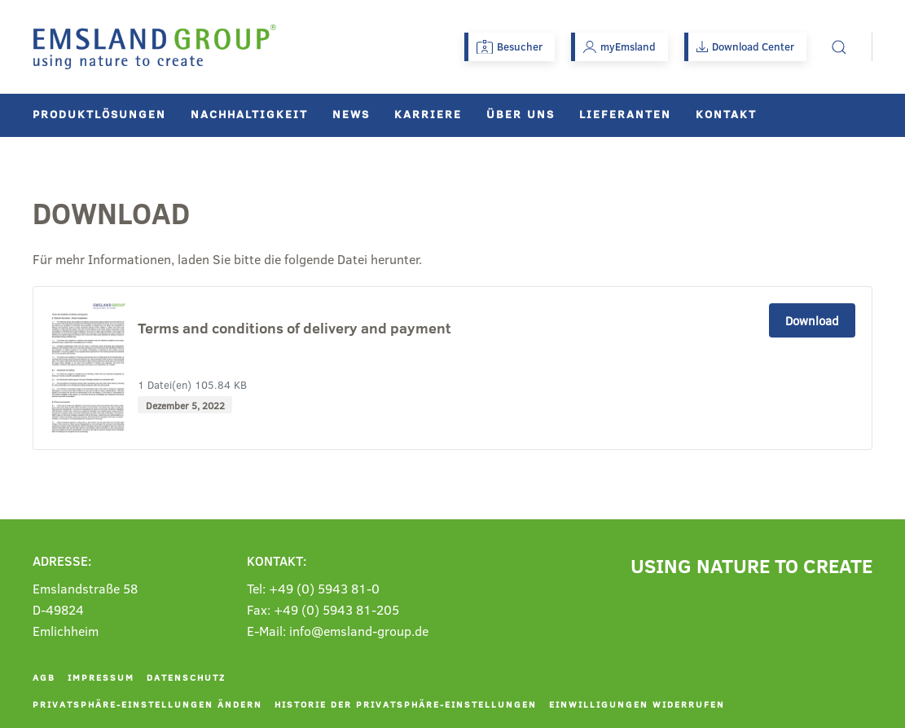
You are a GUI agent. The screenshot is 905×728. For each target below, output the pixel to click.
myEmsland (619, 46)
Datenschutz (186, 677)
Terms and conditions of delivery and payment (294, 329)
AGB (44, 677)
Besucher (510, 46)
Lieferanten (625, 113)
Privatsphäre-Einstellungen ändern (147, 704)
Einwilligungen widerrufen (637, 704)
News (351, 113)
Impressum (101, 677)
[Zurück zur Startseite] (155, 46)
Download (812, 320)
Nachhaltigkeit (249, 113)
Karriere (428, 113)
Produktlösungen (99, 113)
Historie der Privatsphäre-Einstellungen (406, 704)
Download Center (745, 46)
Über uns (520, 113)
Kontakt (726, 113)
